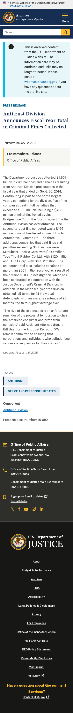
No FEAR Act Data (36, 640)
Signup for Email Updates (29, 496)
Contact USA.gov (36, 697)
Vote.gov (36, 675)
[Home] (23, 22)
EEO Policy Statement (36, 649)
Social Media (19, 501)
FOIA (36, 588)
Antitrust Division (15, 410)
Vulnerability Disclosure (36, 658)
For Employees (36, 623)
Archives (36, 579)
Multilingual (36, 667)
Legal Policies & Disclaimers (36, 605)
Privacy (36, 614)
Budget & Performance (36, 570)
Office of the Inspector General (36, 632)
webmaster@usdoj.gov (40, 82)
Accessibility (36, 596)
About (36, 561)
